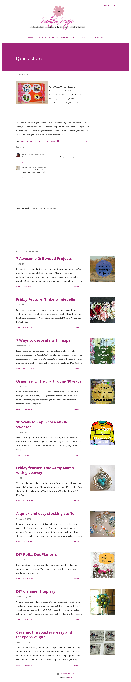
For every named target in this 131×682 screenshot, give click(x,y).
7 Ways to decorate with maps (43, 340)
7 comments (27, 665)
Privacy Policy (97, 37)
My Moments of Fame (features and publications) (55, 37)
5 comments (27, 409)
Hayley (24, 154)
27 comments (27, 579)
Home (17, 37)
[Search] (106, 5)
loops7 (70, 677)
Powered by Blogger (65, 674)
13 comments (27, 620)
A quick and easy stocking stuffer (46, 513)
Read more (78, 287)
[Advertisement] (49, 225)
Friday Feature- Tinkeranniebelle (45, 299)
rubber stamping (48, 142)
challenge (25, 142)
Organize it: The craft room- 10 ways (48, 381)
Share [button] (87, 142)
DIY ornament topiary (35, 591)
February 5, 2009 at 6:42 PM (38, 167)
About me (28, 37)
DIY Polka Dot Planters (36, 554)
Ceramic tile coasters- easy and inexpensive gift (44, 634)
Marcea (24, 167)
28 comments (27, 501)
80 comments (27, 328)
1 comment (26, 287)
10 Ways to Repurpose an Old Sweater (42, 424)
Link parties (83, 37)
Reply (24, 162)
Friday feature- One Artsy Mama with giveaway (45, 470)
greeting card (35, 142)
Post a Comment (28, 369)
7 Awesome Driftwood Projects (44, 258)
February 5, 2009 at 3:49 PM (37, 154)
